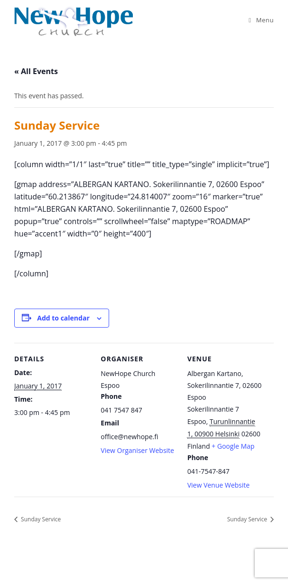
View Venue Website (218, 485)
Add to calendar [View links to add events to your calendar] (63, 317)
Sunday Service (40, 519)
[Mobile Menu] (261, 20)
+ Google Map (233, 446)
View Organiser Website (137, 450)
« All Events (36, 71)
